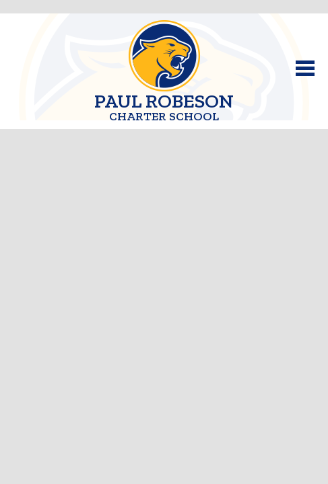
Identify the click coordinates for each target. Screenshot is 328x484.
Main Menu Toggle (305, 68)
